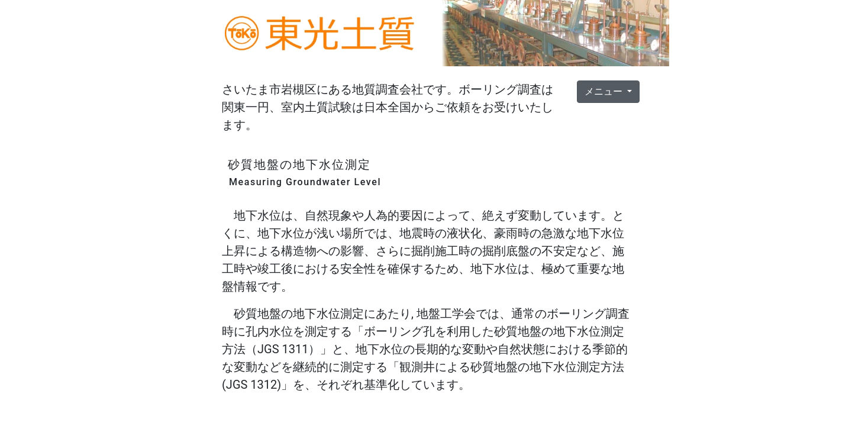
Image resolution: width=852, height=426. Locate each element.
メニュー (605, 91)
